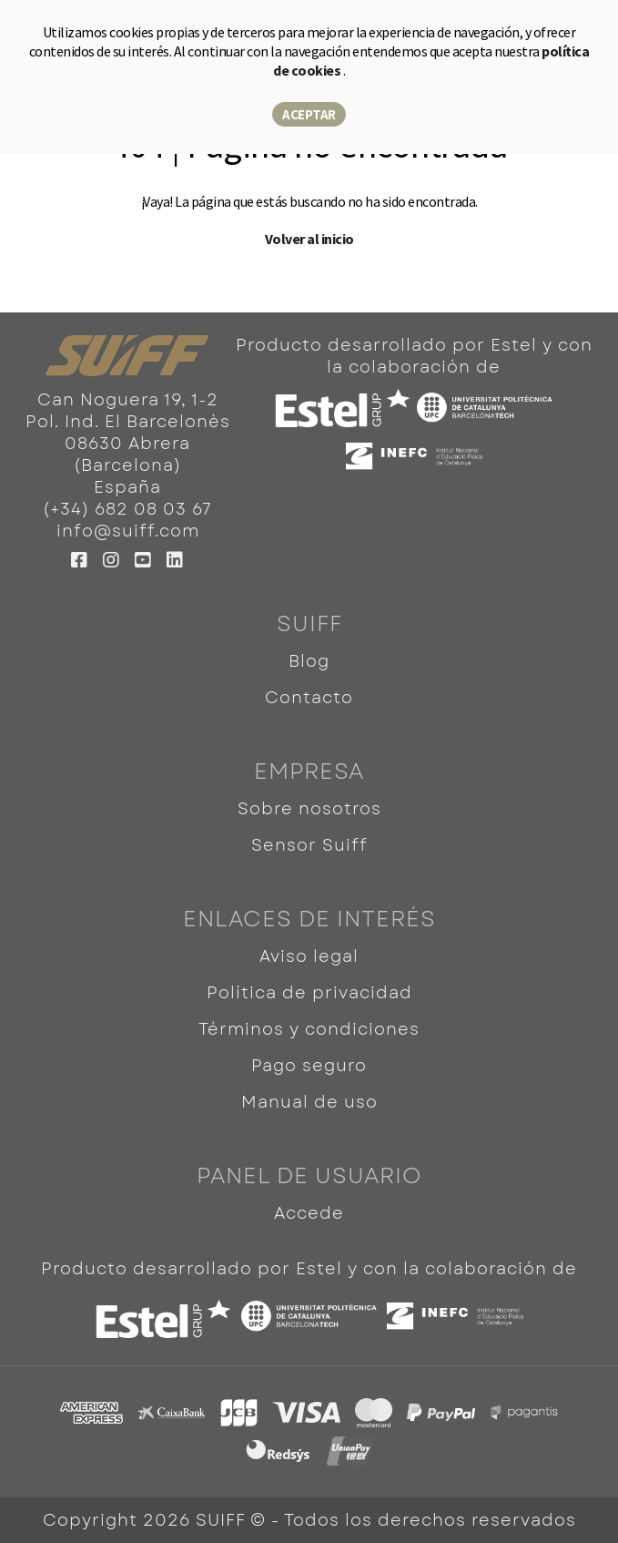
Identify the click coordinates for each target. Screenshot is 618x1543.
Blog (309, 661)
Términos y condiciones (309, 1029)
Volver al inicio (309, 239)
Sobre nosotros (309, 809)
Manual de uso (309, 1102)
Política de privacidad (309, 993)
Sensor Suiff (309, 845)
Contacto (309, 698)
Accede (309, 1213)
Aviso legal (309, 956)
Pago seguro (309, 1066)
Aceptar (309, 114)
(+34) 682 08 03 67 (127, 509)
